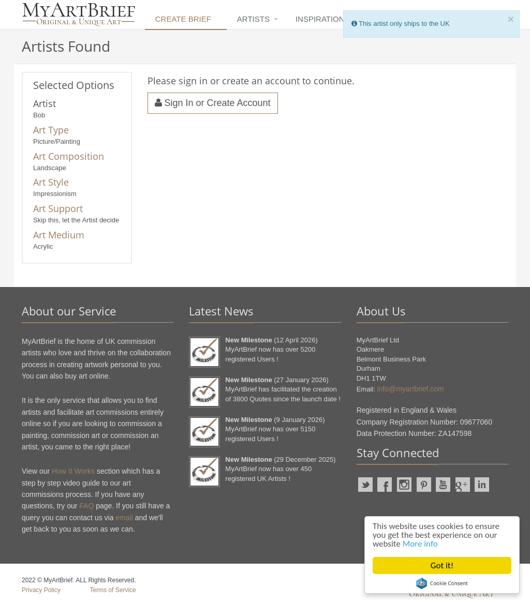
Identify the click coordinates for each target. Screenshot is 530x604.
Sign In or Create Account (213, 103)
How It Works (73, 471)
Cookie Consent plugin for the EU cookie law (442, 583)
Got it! (442, 565)
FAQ (86, 506)
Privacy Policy (41, 590)
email (123, 518)
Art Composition (68, 156)
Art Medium (58, 235)
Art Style (51, 182)
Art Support (58, 208)
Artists (253, 18)
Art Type (51, 130)
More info (420, 543)
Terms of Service (113, 590)
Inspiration (320, 18)
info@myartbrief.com (410, 389)
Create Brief (183, 18)
